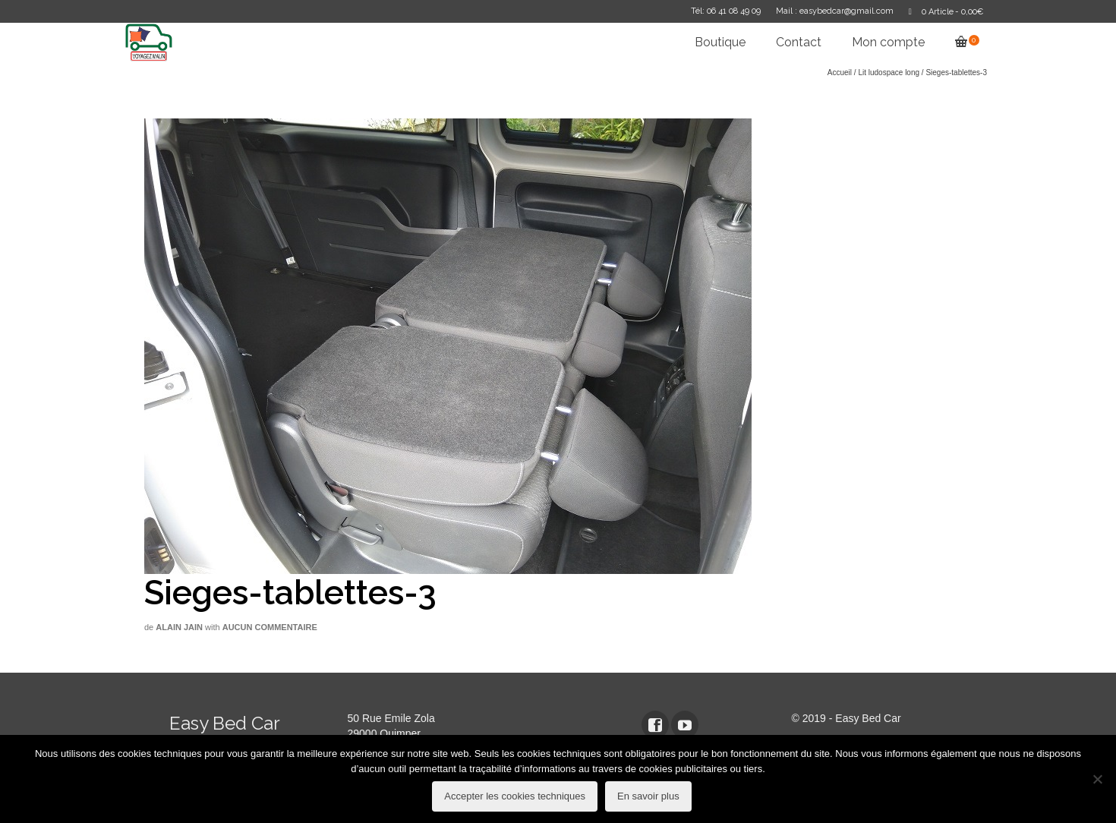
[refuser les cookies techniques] (1097, 779)
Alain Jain (179, 627)
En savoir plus (648, 796)
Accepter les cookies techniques (514, 796)
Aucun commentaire (269, 627)
